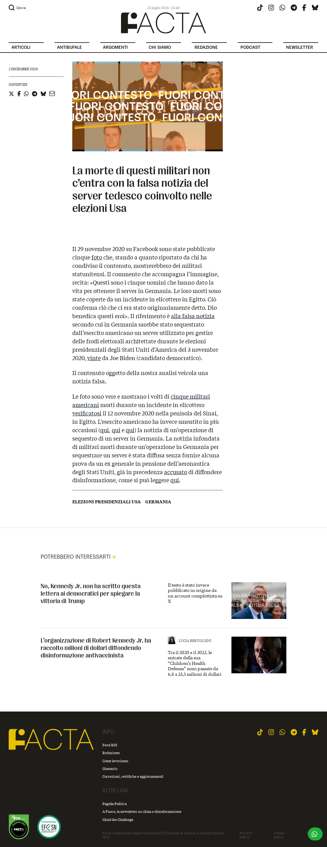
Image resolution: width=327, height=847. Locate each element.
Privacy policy (246, 835)
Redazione (111, 752)
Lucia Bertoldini (195, 640)
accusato (175, 472)
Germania (158, 502)
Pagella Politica (114, 803)
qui (104, 430)
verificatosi (86, 413)
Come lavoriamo (115, 760)
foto (97, 257)
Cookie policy (279, 835)
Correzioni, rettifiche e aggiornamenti (133, 776)
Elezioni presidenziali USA (106, 502)
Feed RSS (109, 745)
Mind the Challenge (117, 819)
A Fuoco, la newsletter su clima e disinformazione (141, 811)
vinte (94, 358)
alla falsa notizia (193, 316)
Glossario (109, 768)
